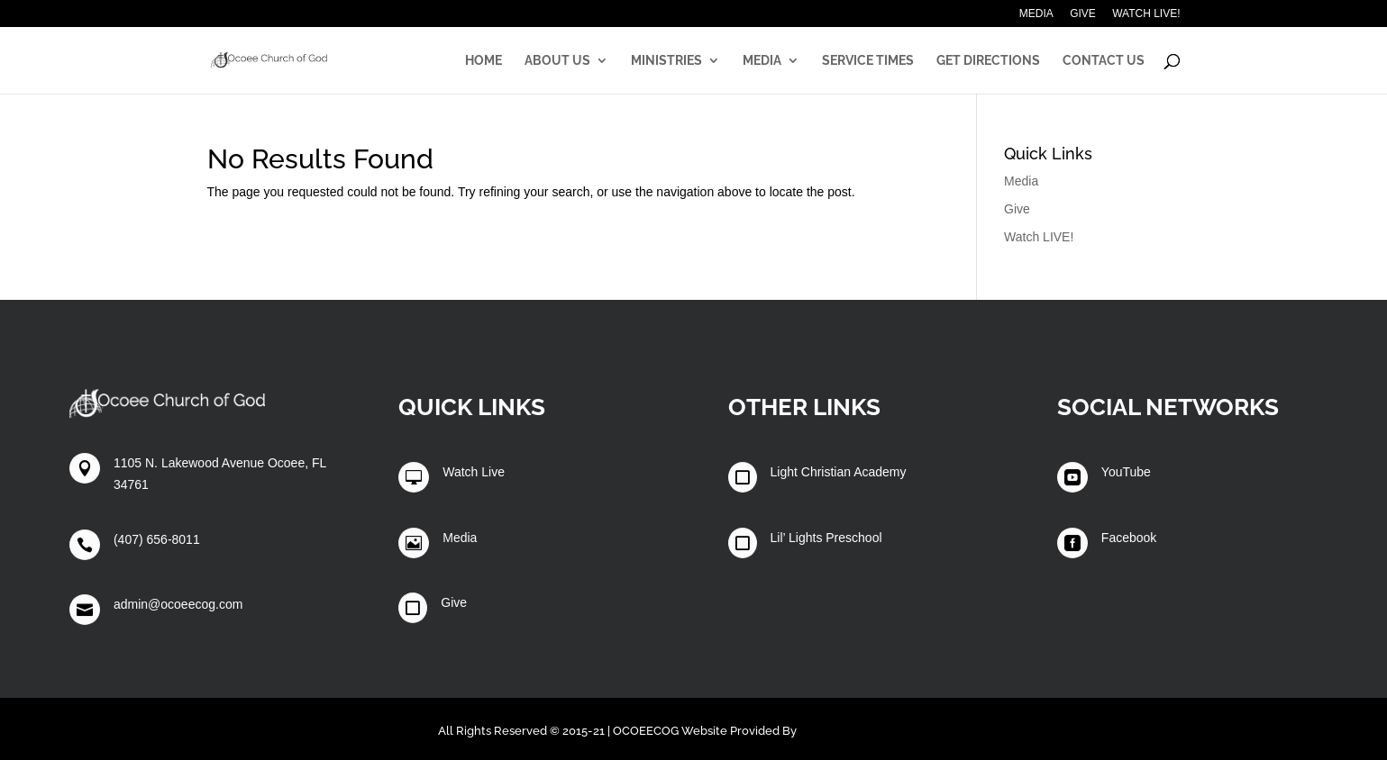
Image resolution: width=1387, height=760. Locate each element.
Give (1083, 14)
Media (1036, 14)
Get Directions (988, 61)
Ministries (666, 61)
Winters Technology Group (874, 730)
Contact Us (1104, 61)
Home (483, 61)
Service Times (868, 61)
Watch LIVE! (1146, 14)
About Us (557, 61)
